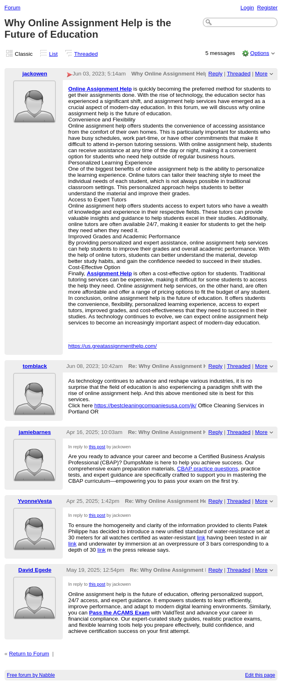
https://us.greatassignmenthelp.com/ (112, 346)
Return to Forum (29, 654)
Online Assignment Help (100, 89)
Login (247, 8)
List (53, 54)
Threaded (86, 54)
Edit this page (260, 675)
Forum (13, 8)
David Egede (34, 570)
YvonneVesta (35, 501)
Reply (215, 74)
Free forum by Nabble (31, 675)
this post (97, 446)
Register (267, 8)
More (261, 74)
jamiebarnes (35, 432)
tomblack (35, 366)
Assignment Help (109, 273)
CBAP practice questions (207, 469)
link (201, 537)
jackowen (35, 74)
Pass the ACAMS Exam (119, 613)
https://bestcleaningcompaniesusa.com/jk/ (145, 405)
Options (259, 53)
